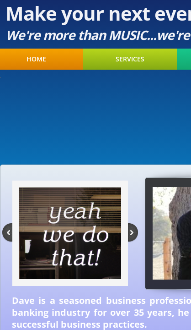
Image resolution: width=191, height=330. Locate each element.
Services (130, 59)
